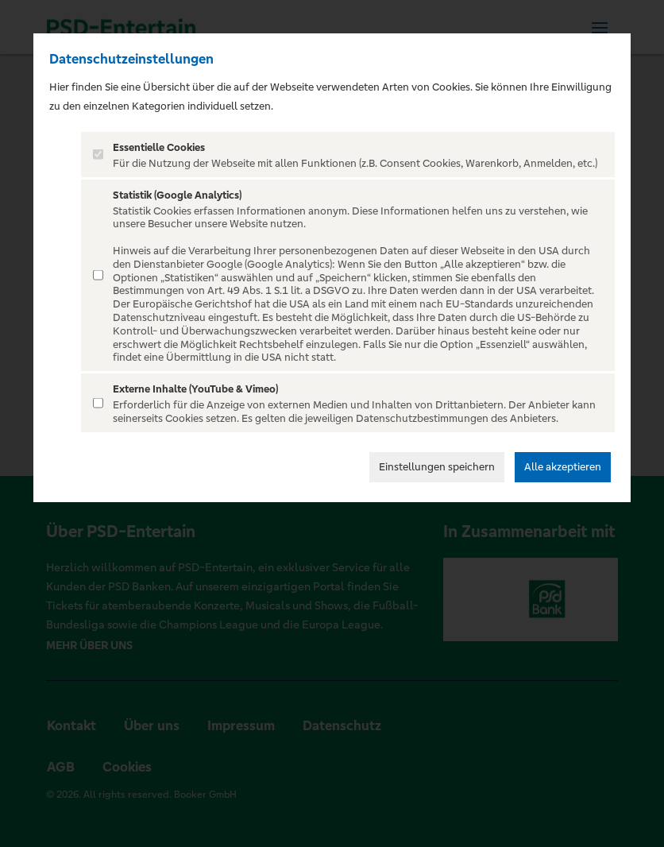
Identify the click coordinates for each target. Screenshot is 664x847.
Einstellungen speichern (437, 467)
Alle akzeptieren (562, 467)
